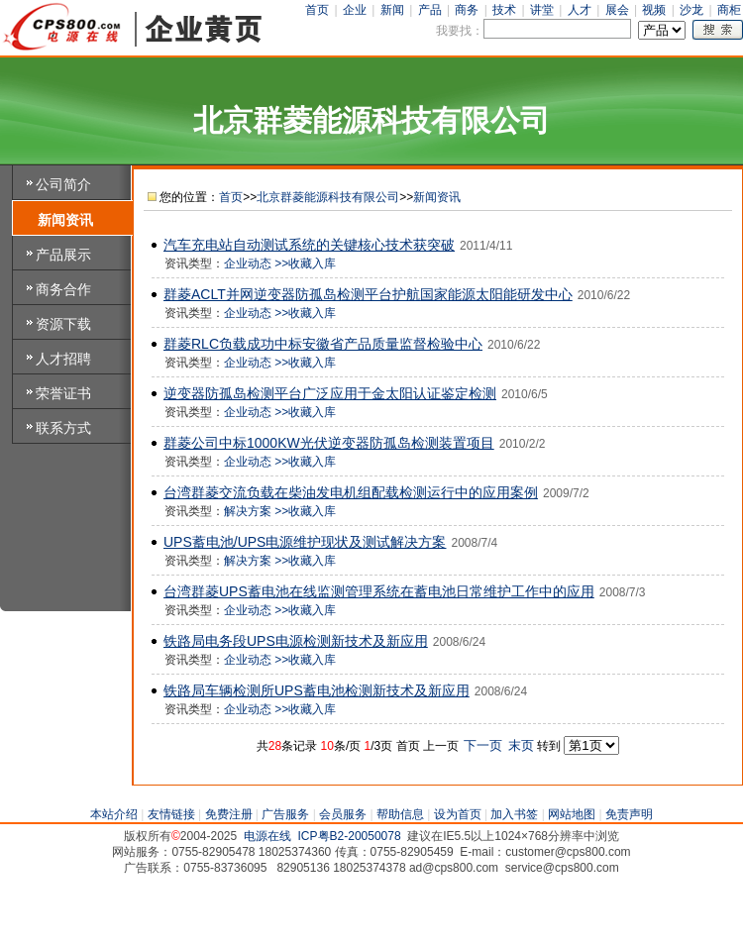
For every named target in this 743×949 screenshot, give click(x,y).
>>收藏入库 (305, 263)
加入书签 (514, 814)
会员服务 (343, 814)
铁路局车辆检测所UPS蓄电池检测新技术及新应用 (316, 690)
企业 (355, 10)
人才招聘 (63, 359)
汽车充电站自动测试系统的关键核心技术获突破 (309, 245)
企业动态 (247, 263)
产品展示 (63, 255)
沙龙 (691, 10)
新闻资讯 (65, 220)
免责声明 (629, 814)
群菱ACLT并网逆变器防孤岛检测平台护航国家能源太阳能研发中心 (368, 294)
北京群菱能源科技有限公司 (328, 197)
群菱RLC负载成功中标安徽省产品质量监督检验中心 (322, 344)
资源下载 (63, 324)
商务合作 (63, 289)
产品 (430, 10)
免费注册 (229, 814)
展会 (617, 10)
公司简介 (63, 184)
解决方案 (247, 511)
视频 (654, 10)
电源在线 (267, 836)
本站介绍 (114, 814)
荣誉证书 (63, 393)
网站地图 (571, 814)
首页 (317, 10)
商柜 (729, 10)
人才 (579, 10)
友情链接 (171, 814)
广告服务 (285, 814)
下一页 (484, 745)
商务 (466, 10)
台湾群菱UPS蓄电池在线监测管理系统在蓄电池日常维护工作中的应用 (378, 591)
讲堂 (542, 10)
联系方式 (63, 428)
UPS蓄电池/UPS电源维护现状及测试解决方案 (304, 542)
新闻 (392, 10)
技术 (504, 10)
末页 (522, 745)
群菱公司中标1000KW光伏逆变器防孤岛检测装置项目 (328, 443)
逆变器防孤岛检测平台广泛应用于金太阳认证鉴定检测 (329, 393)
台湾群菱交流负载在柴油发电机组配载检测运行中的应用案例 (350, 492)
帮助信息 (400, 814)
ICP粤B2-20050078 (349, 836)
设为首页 (457, 814)
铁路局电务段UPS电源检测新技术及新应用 (295, 641)
